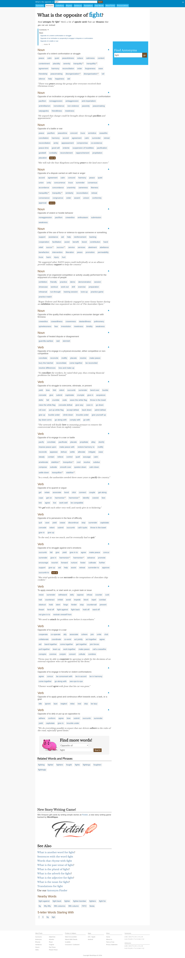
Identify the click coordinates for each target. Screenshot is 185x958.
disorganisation (90, 74)
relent (61, 390)
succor (49, 247)
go (144, 55)
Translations (88, 6)
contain (51, 457)
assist (66, 242)
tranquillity (91, 63)
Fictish (85, 815)
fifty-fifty (47, 906)
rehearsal (43, 292)
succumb (71, 390)
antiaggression (72, 101)
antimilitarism (44, 106)
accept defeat (73, 410)
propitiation (97, 153)
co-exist (67, 639)
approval (42, 203)
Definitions (60, 6)
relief (41, 247)
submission (96, 217)
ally (65, 634)
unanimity (71, 187)
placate (73, 358)
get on (49, 498)
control (69, 457)
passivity (86, 106)
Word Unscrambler (71, 937)
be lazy (94, 704)
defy (72, 595)
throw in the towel (98, 400)
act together (91, 639)
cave (47, 523)
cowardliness (56, 321)
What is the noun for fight (53, 882)
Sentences (78, 6)
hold (51, 605)
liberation (70, 252)
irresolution (66, 326)
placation (43, 158)
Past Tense (52, 947)
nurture (74, 563)
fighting (41, 765)
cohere (84, 634)
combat (102, 600)
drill (73, 287)
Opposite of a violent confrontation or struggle (55, 35)
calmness (90, 58)
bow (48, 390)
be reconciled (91, 363)
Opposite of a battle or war (49, 41)
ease (101, 68)
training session (71, 292)
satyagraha (44, 111)
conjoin (62, 654)
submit (59, 395)
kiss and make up (66, 368)
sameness (83, 187)
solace (80, 58)
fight (76, 750)
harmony (55, 68)
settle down (44, 472)
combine (92, 654)
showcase (43, 287)
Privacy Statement (111, 944)
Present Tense (53, 950)
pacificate (63, 442)
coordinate (56, 639)
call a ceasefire (99, 649)
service (71, 247)
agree (47, 503)
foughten (97, 765)
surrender (96, 138)
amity (56, 143)
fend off (50, 609)
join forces (94, 644)
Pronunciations (122, 6)
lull (103, 74)
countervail (92, 605)
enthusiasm (83, 217)
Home (108, 937)
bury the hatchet (46, 363)
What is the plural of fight (53, 869)
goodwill (42, 153)
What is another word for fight (55, 852)
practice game (97, 292)
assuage (87, 457)
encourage (43, 563)
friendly (53, 282)
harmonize (73, 498)
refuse (89, 595)
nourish (54, 563)
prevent (103, 605)
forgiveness (90, 68)
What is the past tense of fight (55, 865)
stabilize (54, 462)
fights (77, 765)
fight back (75, 609)
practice (63, 282)
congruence (58, 198)
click (74, 492)
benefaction (44, 252)
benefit (76, 242)
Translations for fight (50, 886)
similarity (69, 193)
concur (106, 552)
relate (47, 492)
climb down (68, 415)
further (102, 563)
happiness (59, 79)
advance (91, 558)
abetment (92, 247)
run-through (55, 292)
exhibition (43, 282)
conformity (96, 198)
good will (56, 148)
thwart (41, 609)
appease (54, 452)
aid (68, 79)
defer (41, 400)
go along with (61, 420)
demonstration (84, 282)
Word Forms (110, 6)
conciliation (44, 138)
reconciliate (61, 363)
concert (72, 654)
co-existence (96, 143)
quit (40, 523)
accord (66, 138)
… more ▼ (46, 44)
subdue (96, 462)
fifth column (73, 906)
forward (64, 563)
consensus (92, 183)
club (106, 634)
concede (42, 395)
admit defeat (100, 410)
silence (42, 79)
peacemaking (56, 74)
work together (69, 649)
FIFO (84, 906)
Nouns (37, 947)
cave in (89, 405)
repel (94, 600)
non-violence (73, 106)
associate (57, 492)
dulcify (101, 442)
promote (101, 558)
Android (90, 939)
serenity (66, 63)
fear (56, 326)
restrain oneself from (62, 614)
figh (53, 917)
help (50, 79)
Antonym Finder (57, 890)
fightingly (42, 770)
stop (83, 523)
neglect (64, 704)
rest (79, 704)
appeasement (67, 143)
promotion (90, 252)
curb (107, 595)
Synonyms (40, 6)
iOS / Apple (91, 937)
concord (73, 133)
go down (99, 405)
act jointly (78, 639)
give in (90, 395)
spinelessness (45, 326)
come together (75, 363)
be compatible (77, 503)
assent (77, 198)
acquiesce (100, 395)
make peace (94, 358)
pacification (102, 148)
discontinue (73, 523)
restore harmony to (86, 447)
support (42, 237)
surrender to (93, 567)
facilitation (56, 242)
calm (49, 58)
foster (83, 563)
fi (42, 917)
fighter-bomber (79, 901)
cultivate (92, 563)
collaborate (43, 639)
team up (56, 649)
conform (51, 718)
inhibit (60, 600)
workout (54, 287)
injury (56, 257)
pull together (44, 649)
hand (105, 242)
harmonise (59, 498)
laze (55, 704)
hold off (86, 609)
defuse (64, 452)
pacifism (42, 101)
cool (78, 462)
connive (52, 654)
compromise (82, 143)
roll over (42, 410)
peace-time (44, 148)
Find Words (99, 6)
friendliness (57, 111)
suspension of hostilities (83, 148)
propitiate (84, 442)
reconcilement (66, 153)
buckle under (54, 415)
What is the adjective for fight (55, 877)
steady (42, 457)
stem (58, 605)
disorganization (72, 74)
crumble (55, 400)
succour (60, 247)
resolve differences (47, 368)
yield (41, 390)
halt (40, 600)
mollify (64, 358)
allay (93, 442)
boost (84, 242)
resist (41, 595)
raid (58, 341)
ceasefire (103, 133)
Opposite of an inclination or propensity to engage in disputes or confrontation (66, 38)
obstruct (42, 605)
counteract (49, 600)
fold (54, 390)
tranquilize (67, 462)
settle (72, 452)
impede (77, 600)
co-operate (55, 634)
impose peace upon (47, 447)
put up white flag (56, 410)
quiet (57, 58)
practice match (45, 297)
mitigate (91, 452)
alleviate (81, 452)
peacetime (62, 133)
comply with (75, 420)
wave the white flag (78, 400)
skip (86, 704)
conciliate (43, 358)
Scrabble (67, 942)
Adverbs (51, 939)
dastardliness (85, 321)
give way (79, 405)
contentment (44, 63)
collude (82, 654)
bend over (94, 390)
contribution (95, 242)
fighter (50, 765)
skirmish (66, 341)
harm (48, 257)
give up (42, 415)
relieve (60, 457)
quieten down (80, 467)
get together (81, 644)
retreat (107, 138)
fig (40, 906)
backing (92, 237)
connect (82, 492)
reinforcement (80, 237)
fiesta (92, 906)
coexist (95, 498)
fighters (60, 765)
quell (78, 457)
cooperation (44, 242)
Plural (51, 942)
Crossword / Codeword (72, 944)
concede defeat (65, 405)
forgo (65, 605)
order (79, 68)
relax (72, 704)
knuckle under (82, 415)
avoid (68, 600)
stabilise (69, 472)
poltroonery (99, 321)
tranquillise (57, 472)
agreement (43, 68)
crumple (80, 395)
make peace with (66, 447)
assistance (53, 237)
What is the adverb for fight (54, 873)
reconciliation (68, 68)
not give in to (44, 614)
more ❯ (52, 158)
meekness (69, 111)
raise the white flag (47, 405)
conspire (42, 654)
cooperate (43, 634)
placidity (56, 63)
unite (99, 634)
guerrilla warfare (46, 341)
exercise (82, 287)
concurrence (59, 183)
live (54, 503)
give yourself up (99, 415)
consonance (44, 198)
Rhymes (69, 6)
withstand (62, 595)
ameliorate (43, 462)
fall (47, 400)
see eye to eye (76, 681)
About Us (109, 939)
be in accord (81, 676)
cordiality (53, 153)
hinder (74, 605)
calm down (94, 467)
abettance (104, 247)
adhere (42, 718)
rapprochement (82, 153)
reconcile (54, 358)
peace (41, 58)
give (51, 395)
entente (66, 148)
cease (62, 523)
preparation (94, 287)
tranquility (78, 63)
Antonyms (49, 6)
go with (86, 420)
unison (86, 198)
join (92, 634)
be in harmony (96, 676)
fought (69, 765)
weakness (43, 222)
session (97, 282)
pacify (41, 442)
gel (40, 492)
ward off (96, 609)
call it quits (82, 527)
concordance (58, 187)
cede (64, 400)
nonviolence (59, 106)
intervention (57, 252)
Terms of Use (110, 942)
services (81, 247)
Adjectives (52, 937)
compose (43, 467)
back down (87, 410)
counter (98, 595)
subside (53, 467)
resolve (83, 358)
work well (63, 503)
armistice (92, 133)
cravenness (71, 321)
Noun (41, 33)
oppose (80, 595)
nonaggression (55, 101)
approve (105, 567)
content (101, 58)
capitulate (69, 395)
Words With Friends (71, 939)
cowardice (70, 217)
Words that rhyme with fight (54, 860)
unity (49, 183)
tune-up (84, 292)
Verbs (37, 950)
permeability (103, 252)
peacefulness (68, 58)
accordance (44, 187)
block (86, 600)
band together (50, 644)
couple (92, 492)
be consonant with (64, 676)
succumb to (44, 572)
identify (86, 498)
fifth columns (59, 906)
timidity (89, 326)
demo (72, 282)
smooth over (65, 467)
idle (40, 704)
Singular (51, 944)
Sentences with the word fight (55, 856)
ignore (47, 704)
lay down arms (45, 420)
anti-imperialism (89, 101)
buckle (105, 390)
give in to (74, 552)
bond (66, 492)
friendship (43, 74)
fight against (62, 609)
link (40, 503)
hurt (63, 257)
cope (41, 498)
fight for (102, 901)
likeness (94, 187)
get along (102, 492)
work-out (65, 287)
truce (83, 133)
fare (103, 498)
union (41, 183)
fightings (86, 765)
